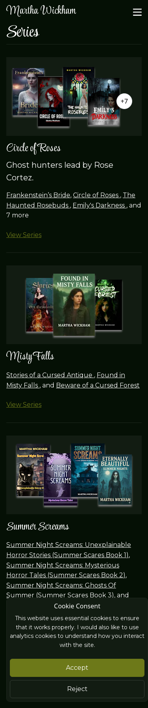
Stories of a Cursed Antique (50, 375)
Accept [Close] (77, 667)
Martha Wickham (41, 11)
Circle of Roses (33, 148)
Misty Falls (30, 356)
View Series (23, 235)
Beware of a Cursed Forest (98, 385)
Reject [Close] (77, 689)
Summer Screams (37, 527)
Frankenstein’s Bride (38, 195)
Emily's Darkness (99, 205)
